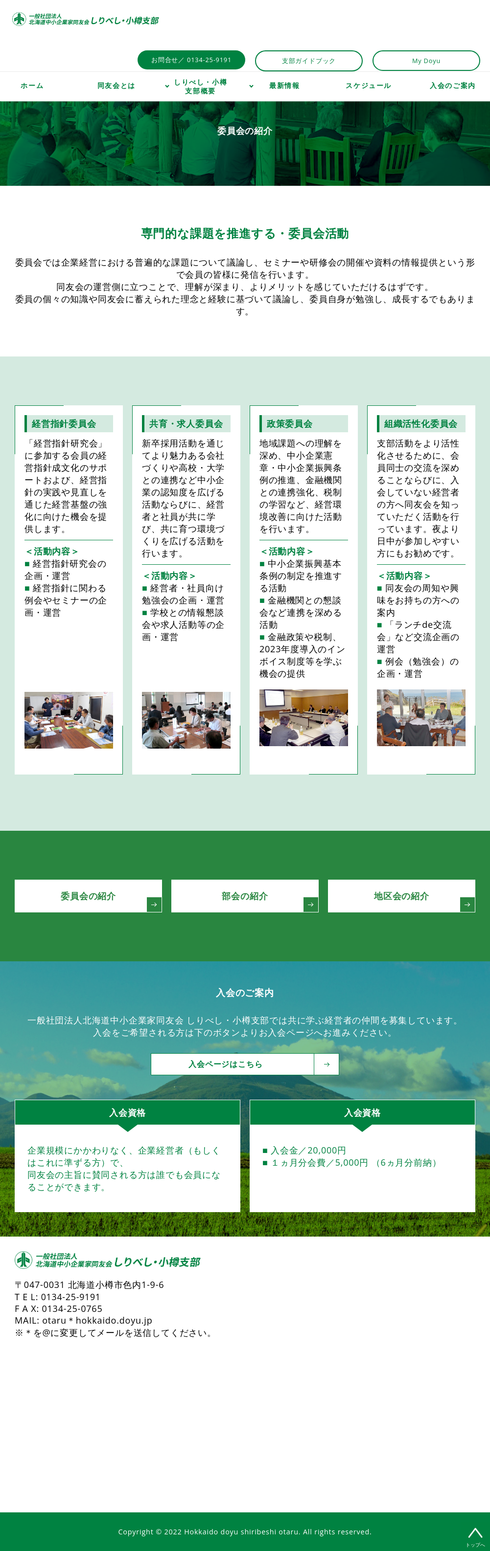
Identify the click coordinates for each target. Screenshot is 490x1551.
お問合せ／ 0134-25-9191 (191, 59)
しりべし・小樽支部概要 (200, 86)
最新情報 (284, 85)
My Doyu (426, 60)
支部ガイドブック (309, 60)
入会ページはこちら (252, 1064)
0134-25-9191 (71, 1297)
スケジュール (369, 85)
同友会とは (116, 85)
